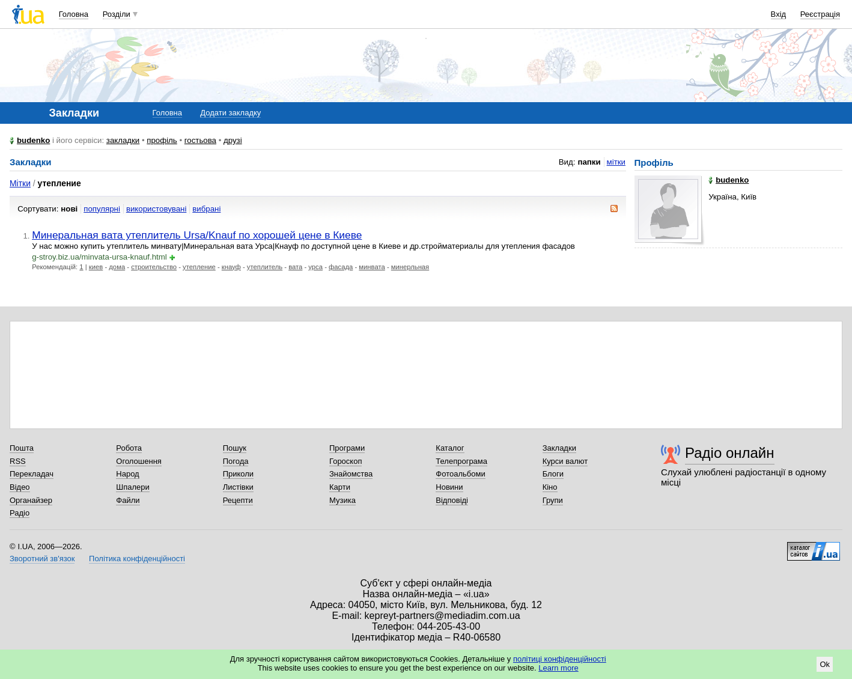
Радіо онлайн (729, 453)
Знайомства (351, 473)
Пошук (234, 447)
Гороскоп (345, 461)
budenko (33, 140)
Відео (20, 487)
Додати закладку (230, 112)
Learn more (558, 667)
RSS (18, 461)
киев (96, 266)
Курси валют (565, 461)
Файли (127, 500)
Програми (347, 447)
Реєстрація (820, 14)
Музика (342, 500)
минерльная (410, 266)
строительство (154, 266)
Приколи (238, 473)
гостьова (200, 140)
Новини (449, 487)
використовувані (156, 208)
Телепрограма (461, 461)
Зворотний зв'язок (42, 558)
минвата (372, 266)
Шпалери (133, 487)
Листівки (238, 487)
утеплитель (264, 266)
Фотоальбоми (460, 473)
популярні (102, 208)
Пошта (22, 447)
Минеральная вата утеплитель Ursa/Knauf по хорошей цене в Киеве (197, 235)
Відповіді (452, 500)
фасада (341, 266)
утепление (199, 266)
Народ (127, 473)
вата (295, 266)
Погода (236, 461)
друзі (233, 140)
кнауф (231, 266)
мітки (616, 161)
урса (315, 266)
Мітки (20, 183)
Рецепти (238, 500)
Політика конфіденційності (137, 558)
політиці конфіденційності (559, 658)
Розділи (116, 14)
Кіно (550, 487)
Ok (825, 664)
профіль (162, 140)
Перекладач (31, 473)
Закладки (559, 447)
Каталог (450, 447)
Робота (129, 447)
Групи (553, 500)
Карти (339, 487)
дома (117, 266)
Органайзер (31, 500)
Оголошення (139, 461)
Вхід (779, 14)
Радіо (19, 512)
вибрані (206, 208)
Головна (73, 14)
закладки (123, 140)
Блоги (553, 473)
